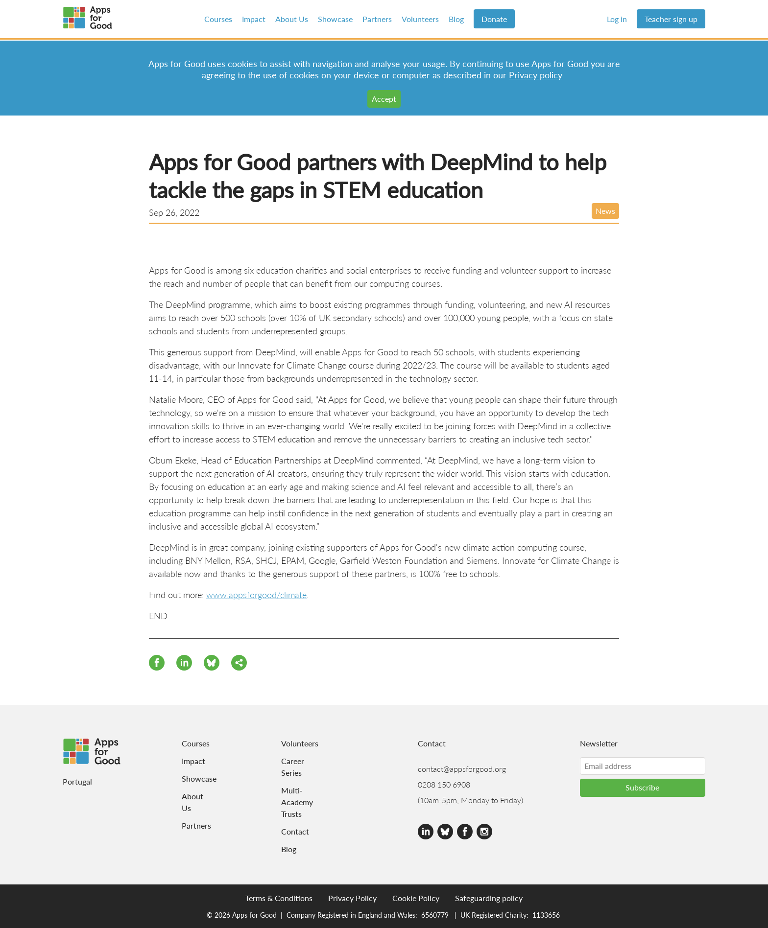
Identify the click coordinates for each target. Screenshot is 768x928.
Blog (456, 18)
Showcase (335, 18)
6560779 (435, 915)
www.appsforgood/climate (256, 594)
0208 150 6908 (444, 784)
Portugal (77, 781)
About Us (291, 18)
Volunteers (420, 18)
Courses (218, 18)
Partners (377, 18)
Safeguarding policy (489, 898)
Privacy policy (535, 75)
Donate (494, 18)
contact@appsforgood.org (462, 768)
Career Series (292, 766)
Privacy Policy (352, 898)
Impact (253, 18)
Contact (294, 831)
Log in (617, 18)
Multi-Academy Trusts (294, 802)
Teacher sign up (671, 18)
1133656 (546, 915)
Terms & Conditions (278, 898)
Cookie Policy (415, 898)
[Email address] (642, 766)
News (605, 210)
